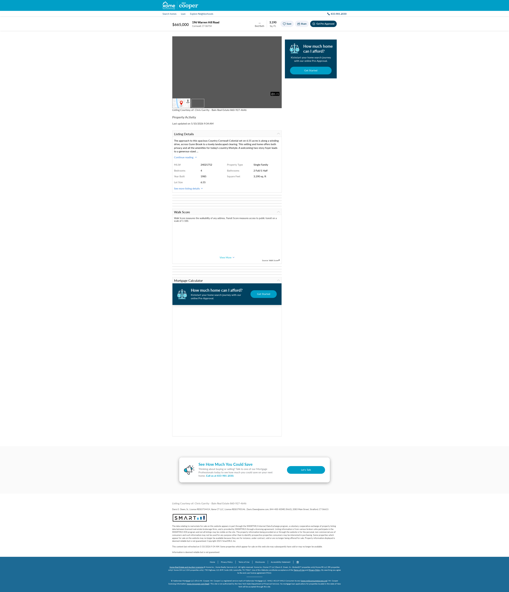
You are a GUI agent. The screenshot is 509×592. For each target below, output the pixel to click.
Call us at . (220, 475)
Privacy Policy (227, 562)
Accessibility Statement (280, 562)
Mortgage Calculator (227, 280)
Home (212, 562)
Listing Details (227, 134)
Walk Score (227, 212)
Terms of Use (244, 562)
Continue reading (185, 157)
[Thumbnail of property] (198, 103)
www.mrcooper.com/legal (198, 584)
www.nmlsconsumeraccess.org (314, 581)
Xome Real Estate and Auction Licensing (186, 567)
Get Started (310, 70)
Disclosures (260, 562)
